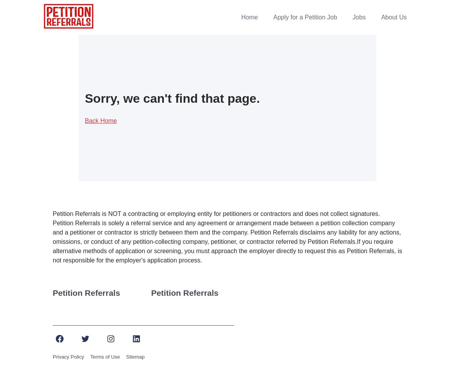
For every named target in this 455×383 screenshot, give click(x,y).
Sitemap (135, 357)
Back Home (101, 120)
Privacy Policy (68, 357)
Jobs (359, 17)
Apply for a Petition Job (305, 17)
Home (249, 17)
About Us (394, 17)
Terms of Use (105, 357)
